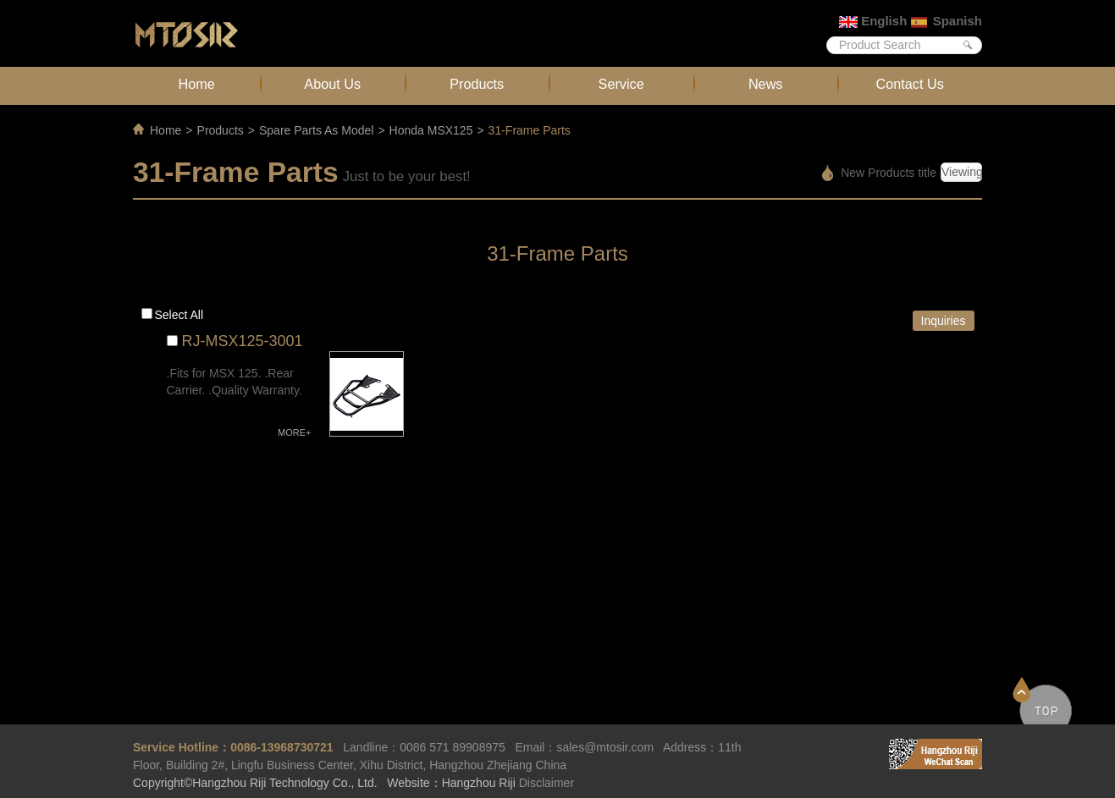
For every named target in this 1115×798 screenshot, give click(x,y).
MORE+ (294, 432)
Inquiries (943, 320)
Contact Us (910, 83)
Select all (179, 315)
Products (477, 83)
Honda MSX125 (431, 130)
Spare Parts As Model (316, 130)
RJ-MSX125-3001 (242, 341)
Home (197, 83)
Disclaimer (546, 783)
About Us (332, 83)
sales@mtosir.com (605, 747)
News (765, 83)
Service (621, 83)
